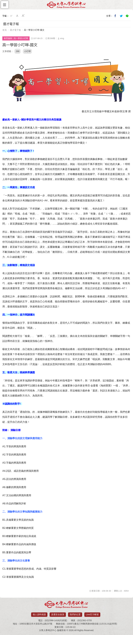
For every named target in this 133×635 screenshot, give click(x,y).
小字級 (11, 15)
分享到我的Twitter (121, 15)
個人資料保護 (39, 614)
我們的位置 (75, 614)
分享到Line (127, 15)
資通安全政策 (57, 614)
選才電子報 (15, 30)
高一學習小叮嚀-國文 (34, 30)
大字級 (23, 15)
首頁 (4, 30)
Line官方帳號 (92, 614)
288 (17, 51)
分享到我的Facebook (115, 15)
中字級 (17, 15)
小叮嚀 (27, 51)
